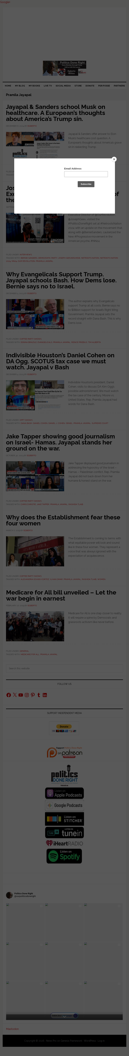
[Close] (114, 159)
